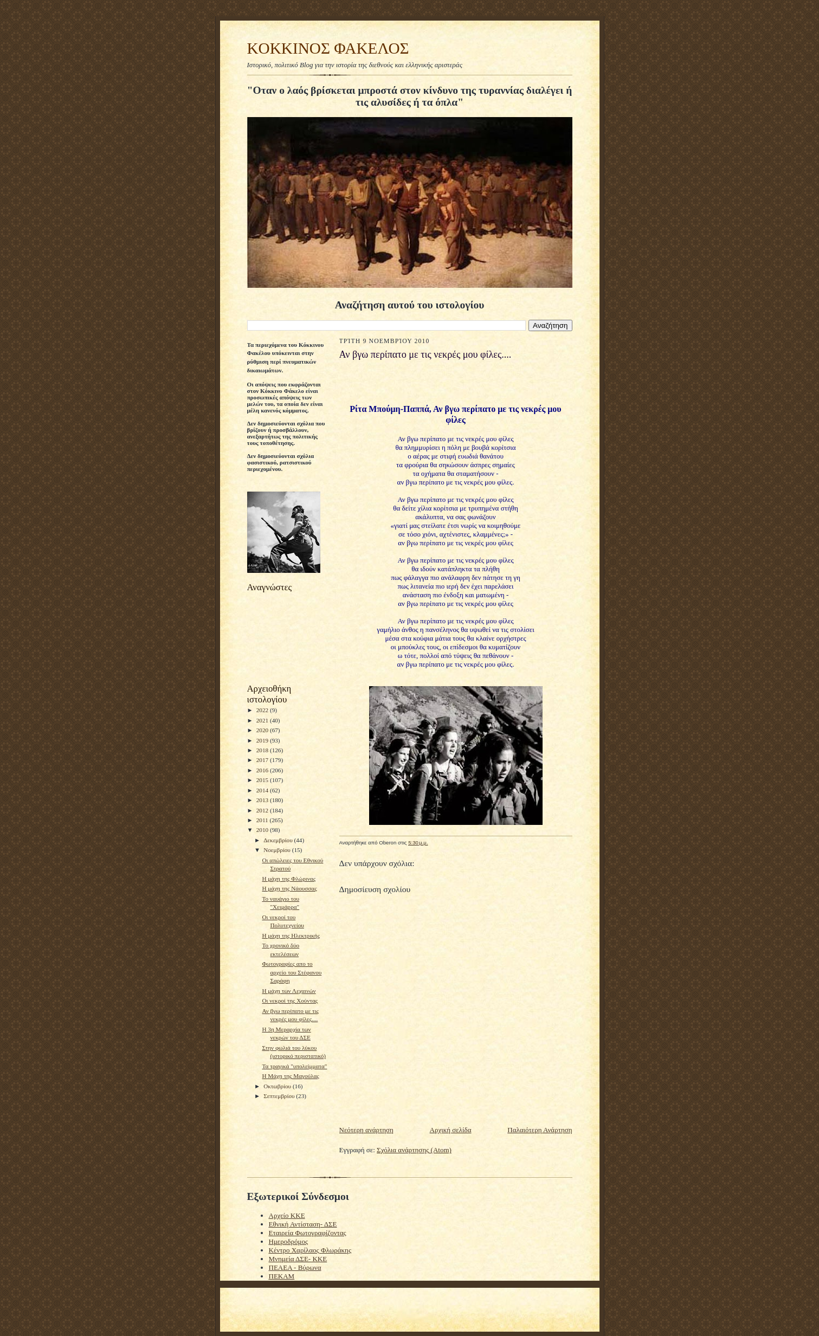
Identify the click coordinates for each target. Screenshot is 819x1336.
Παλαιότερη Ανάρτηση (539, 1130)
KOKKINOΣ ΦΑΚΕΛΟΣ (328, 48)
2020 (263, 730)
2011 (263, 820)
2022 (263, 710)
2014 (263, 790)
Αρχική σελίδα (451, 1130)
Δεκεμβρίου (278, 840)
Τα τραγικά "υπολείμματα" (294, 1066)
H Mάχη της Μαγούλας (290, 1076)
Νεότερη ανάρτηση (366, 1130)
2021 (263, 720)
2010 (263, 830)
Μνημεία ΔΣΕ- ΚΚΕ (298, 1259)
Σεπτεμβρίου (279, 1096)
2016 (263, 770)
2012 (263, 810)
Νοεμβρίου (277, 850)
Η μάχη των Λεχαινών (288, 991)
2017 (263, 760)
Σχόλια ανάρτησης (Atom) (414, 1150)
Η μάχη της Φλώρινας (288, 878)
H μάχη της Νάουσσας (289, 888)
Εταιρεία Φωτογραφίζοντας (307, 1233)
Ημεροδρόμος (288, 1241)
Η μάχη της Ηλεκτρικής (291, 935)
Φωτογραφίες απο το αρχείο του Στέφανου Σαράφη (291, 972)
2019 (263, 740)
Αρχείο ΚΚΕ (287, 1215)
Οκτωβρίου (278, 1086)
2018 (263, 750)
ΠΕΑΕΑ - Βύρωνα (295, 1267)
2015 (263, 780)
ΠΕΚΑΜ (282, 1276)
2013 (263, 800)
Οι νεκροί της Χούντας (290, 1000)
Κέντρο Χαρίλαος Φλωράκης (310, 1250)
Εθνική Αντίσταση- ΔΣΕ (303, 1224)
